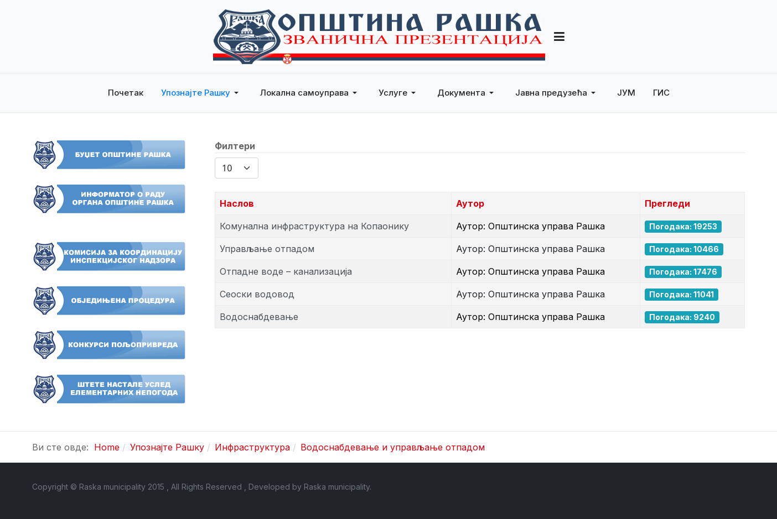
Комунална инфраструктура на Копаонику (314, 226)
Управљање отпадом (267, 248)
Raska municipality (337, 486)
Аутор (470, 203)
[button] (559, 36)
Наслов (237, 203)
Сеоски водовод (257, 294)
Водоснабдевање (259, 316)
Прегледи (667, 203)
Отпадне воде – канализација (286, 271)
